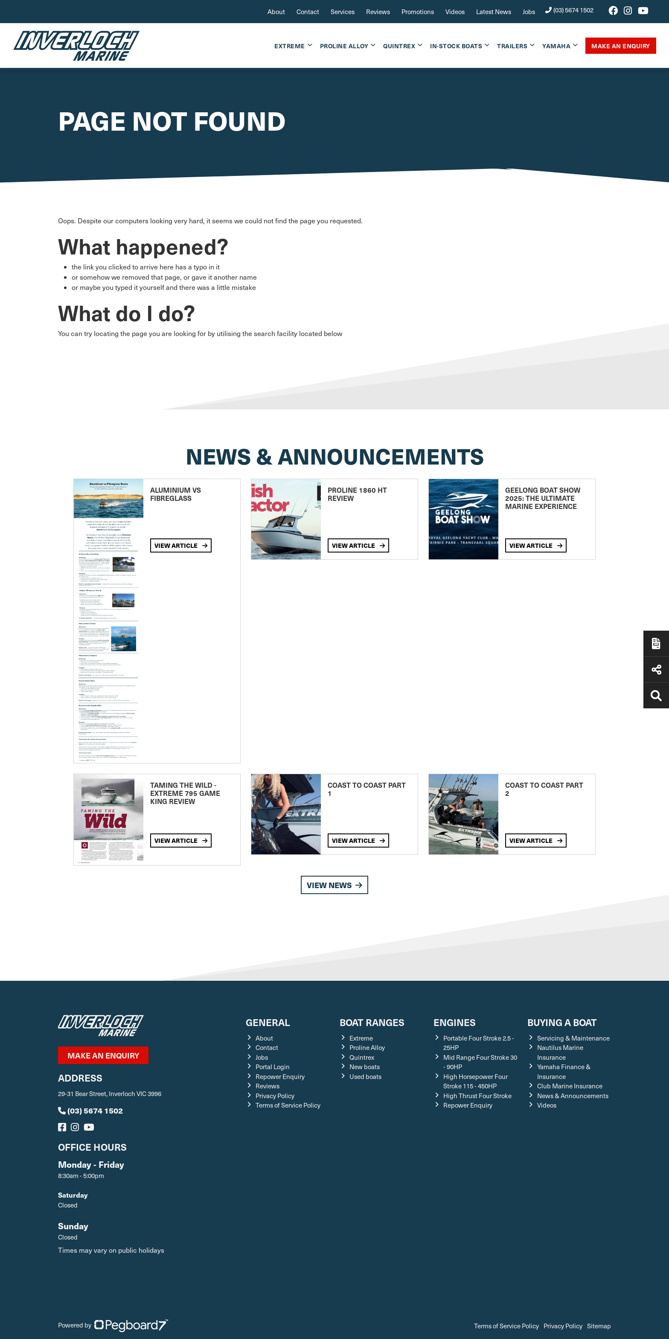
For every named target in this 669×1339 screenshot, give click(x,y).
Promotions (417, 11)
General (268, 1022)
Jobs (529, 11)
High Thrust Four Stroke (477, 1095)
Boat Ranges (372, 1022)
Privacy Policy (275, 1095)
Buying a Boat (562, 1022)
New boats (364, 1066)
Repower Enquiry (280, 1076)
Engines (454, 1022)
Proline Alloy (344, 45)
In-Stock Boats (456, 45)
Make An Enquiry (620, 45)
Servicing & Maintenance (573, 1038)
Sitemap (599, 1325)
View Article (180, 545)
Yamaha (556, 45)
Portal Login (273, 1066)
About (276, 11)
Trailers (512, 45)
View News (334, 885)
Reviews (378, 11)
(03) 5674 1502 (570, 10)
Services (343, 11)
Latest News (493, 11)
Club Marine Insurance (569, 1086)
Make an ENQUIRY (103, 1055)
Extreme (289, 45)
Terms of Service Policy (288, 1105)
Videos (455, 11)
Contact (308, 11)
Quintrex (399, 45)
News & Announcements (572, 1095)
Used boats (365, 1076)
